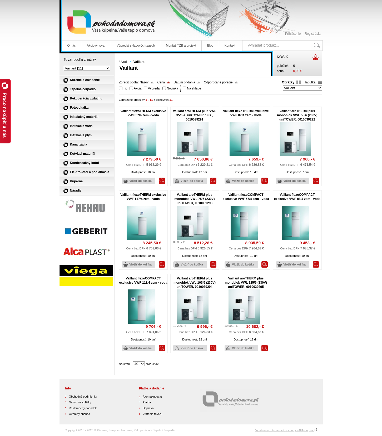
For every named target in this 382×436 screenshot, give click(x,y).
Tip (125, 88)
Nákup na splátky (80, 402)
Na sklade (194, 88)
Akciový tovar (96, 45)
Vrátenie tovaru (152, 413)
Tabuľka (309, 82)
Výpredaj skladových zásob (136, 45)
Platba (147, 402)
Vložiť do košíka (140, 180)
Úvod (123, 62)
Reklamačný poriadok (83, 408)
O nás (71, 45)
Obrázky (288, 82)
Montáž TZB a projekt (181, 45)
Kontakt (230, 45)
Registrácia (312, 34)
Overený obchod (79, 413)
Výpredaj (154, 88)
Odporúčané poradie (218, 82)
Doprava (148, 408)
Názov (144, 82)
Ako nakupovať (152, 396)
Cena (161, 82)
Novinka (172, 88)
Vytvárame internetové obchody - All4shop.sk (286, 430)
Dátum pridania (184, 82)
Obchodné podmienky (83, 396)
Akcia (137, 88)
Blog (210, 45)
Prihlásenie (293, 34)
